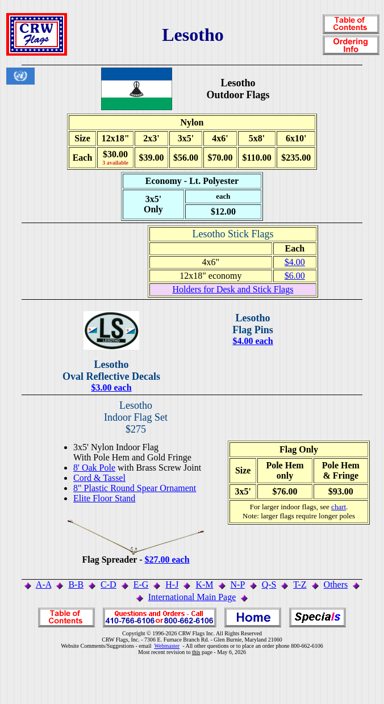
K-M (204, 584)
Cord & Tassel (99, 478)
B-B (76, 584)
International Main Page (192, 597)
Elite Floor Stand (104, 498)
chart (338, 506)
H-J (171, 584)
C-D (108, 584)
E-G (141, 584)
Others (336, 584)
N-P (238, 584)
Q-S (269, 584)
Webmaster (167, 646)
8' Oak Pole (94, 467)
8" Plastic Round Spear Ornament (134, 488)
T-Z (299, 584)
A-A (44, 584)
